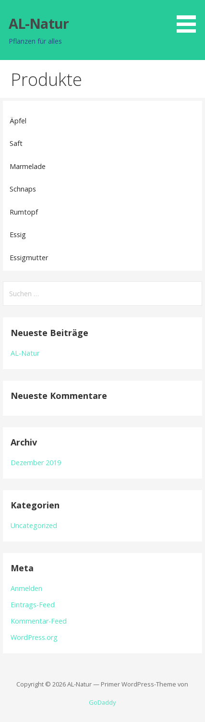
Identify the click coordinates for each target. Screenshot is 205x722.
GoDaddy (102, 702)
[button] (189, 18)
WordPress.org (34, 637)
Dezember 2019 (36, 462)
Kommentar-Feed (39, 621)
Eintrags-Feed (33, 604)
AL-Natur (39, 23)
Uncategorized (34, 525)
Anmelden (26, 588)
